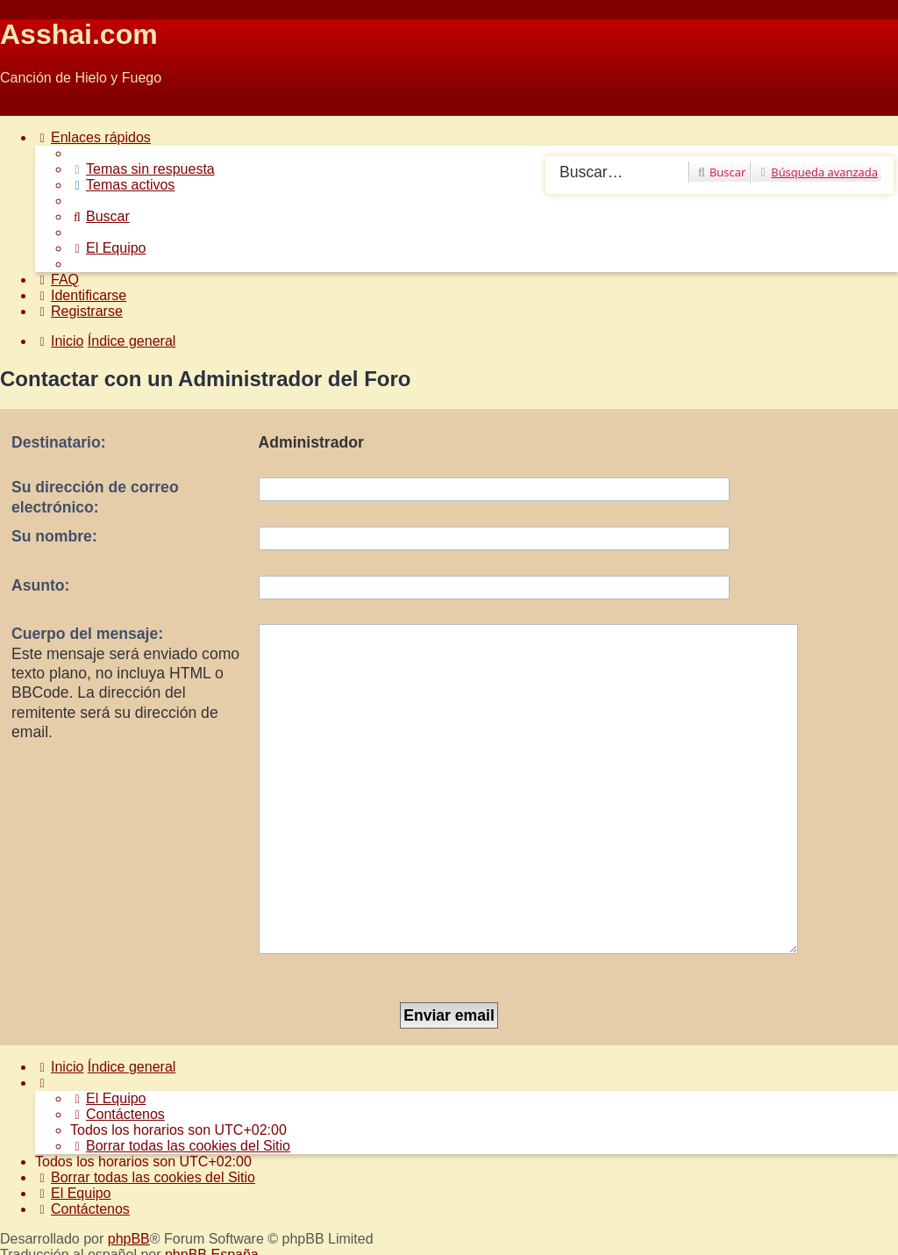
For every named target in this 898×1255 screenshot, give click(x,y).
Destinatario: (58, 442)
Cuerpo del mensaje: (87, 633)
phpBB (129, 1130)
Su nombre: (54, 536)
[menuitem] (142, 168)
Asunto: (40, 585)
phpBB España (212, 1146)
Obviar (20, 107)
